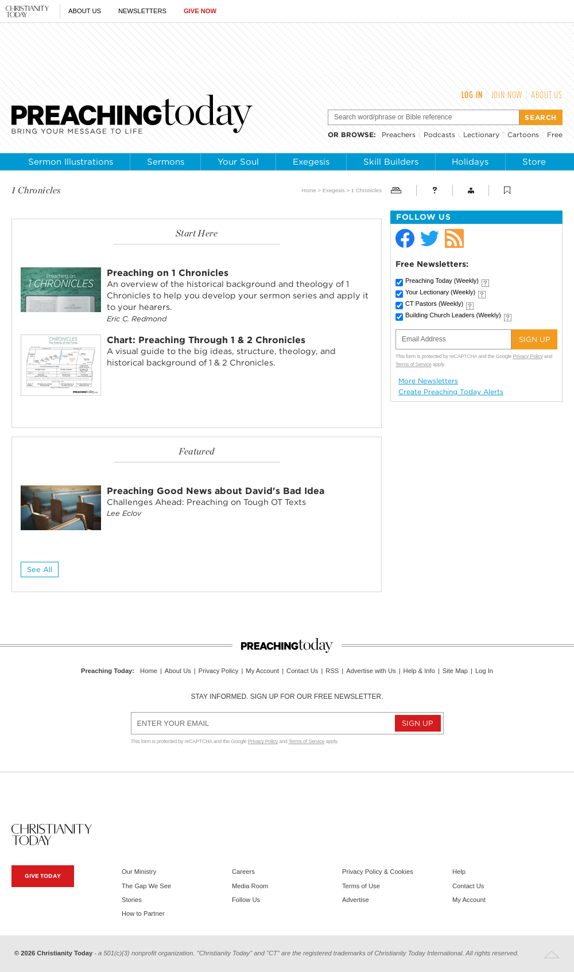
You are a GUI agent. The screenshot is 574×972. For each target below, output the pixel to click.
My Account (262, 670)
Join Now (507, 94)
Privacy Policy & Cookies (377, 871)
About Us (84, 10)
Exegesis (311, 162)
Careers (243, 871)
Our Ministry (139, 871)
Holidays (470, 162)
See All (39, 569)
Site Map (455, 670)
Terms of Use (361, 885)
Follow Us (246, 899)
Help (459, 871)
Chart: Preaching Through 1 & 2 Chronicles (206, 340)
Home (308, 190)
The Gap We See (146, 885)
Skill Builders (390, 162)
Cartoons (523, 134)
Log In (472, 94)
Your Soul (238, 162)
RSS (332, 670)
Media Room (250, 885)
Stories (132, 899)
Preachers (399, 134)
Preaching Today (442, 280)
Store (534, 162)
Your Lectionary (440, 292)
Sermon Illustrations (70, 162)
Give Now (200, 10)
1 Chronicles (366, 190)
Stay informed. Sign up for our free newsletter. (287, 697)
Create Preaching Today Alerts (450, 392)
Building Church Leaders (453, 315)
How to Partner (143, 913)
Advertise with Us (370, 670)
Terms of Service (413, 364)
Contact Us (302, 670)
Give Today (43, 876)
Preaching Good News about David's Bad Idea (215, 490)
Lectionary (481, 134)
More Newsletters (428, 381)
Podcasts (439, 134)
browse (357, 134)
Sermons (165, 162)
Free (555, 134)
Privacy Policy (527, 356)
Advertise (355, 899)
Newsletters (142, 10)
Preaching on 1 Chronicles (167, 272)
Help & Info (419, 670)
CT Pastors (434, 303)
